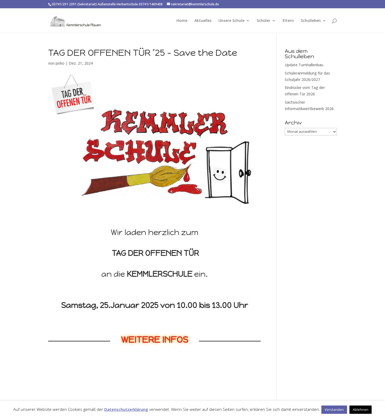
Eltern (288, 21)
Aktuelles (202, 21)
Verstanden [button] (334, 409)
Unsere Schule (231, 21)
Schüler (263, 21)
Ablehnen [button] (360, 409)
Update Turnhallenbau (304, 64)
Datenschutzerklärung (126, 409)
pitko (60, 63)
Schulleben (311, 21)
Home (181, 21)
